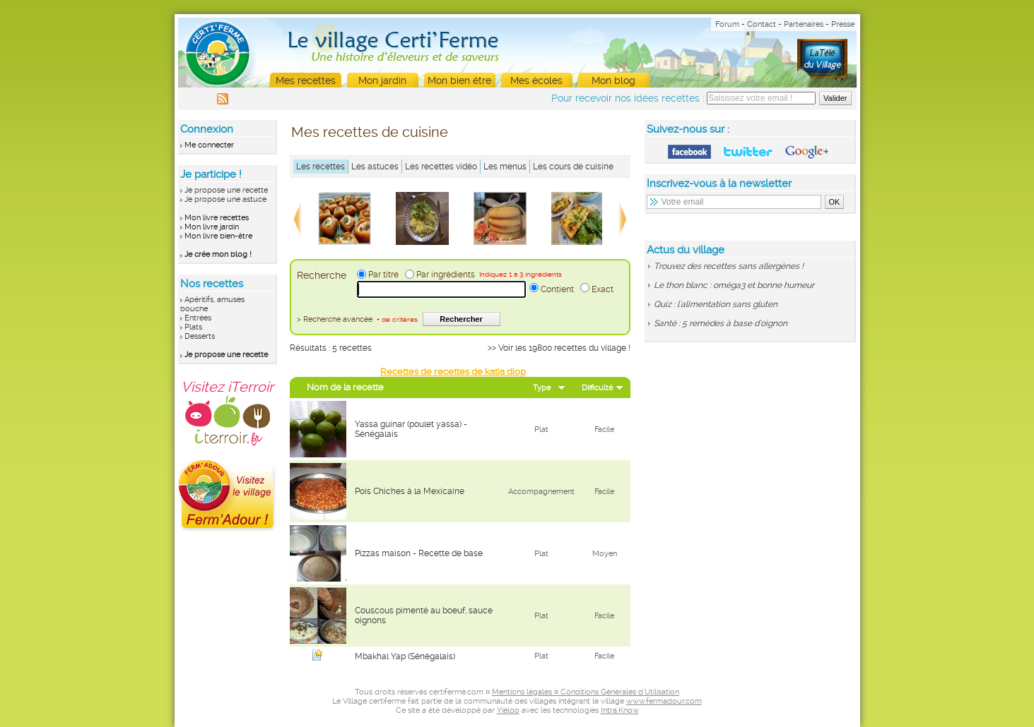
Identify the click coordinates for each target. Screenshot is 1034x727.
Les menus (505, 167)
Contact (761, 24)
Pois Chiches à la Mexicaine (409, 491)
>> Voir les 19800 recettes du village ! (559, 348)
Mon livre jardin (211, 227)
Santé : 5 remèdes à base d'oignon (720, 323)
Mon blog (613, 80)
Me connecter (209, 145)
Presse (842, 24)
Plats (193, 327)
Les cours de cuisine (573, 167)
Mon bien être (459, 80)
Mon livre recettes (216, 217)
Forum (727, 24)
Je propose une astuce (225, 199)
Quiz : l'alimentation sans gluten (715, 304)
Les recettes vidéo (441, 167)
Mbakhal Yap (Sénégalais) (405, 656)
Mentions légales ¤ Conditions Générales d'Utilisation (585, 692)
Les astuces (375, 167)
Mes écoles (536, 80)
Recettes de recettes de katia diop (453, 371)
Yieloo (508, 710)
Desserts (199, 336)
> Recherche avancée (357, 319)
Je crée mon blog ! (218, 254)
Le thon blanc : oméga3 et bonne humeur (734, 285)
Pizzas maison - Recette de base (419, 553)
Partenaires (803, 24)
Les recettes (320, 167)
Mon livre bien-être (218, 236)
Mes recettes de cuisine (369, 132)
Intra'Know (620, 710)
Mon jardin (382, 80)
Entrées (197, 318)
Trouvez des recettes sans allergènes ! (729, 266)
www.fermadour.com (664, 701)
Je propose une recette (226, 190)
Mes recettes (306, 80)
